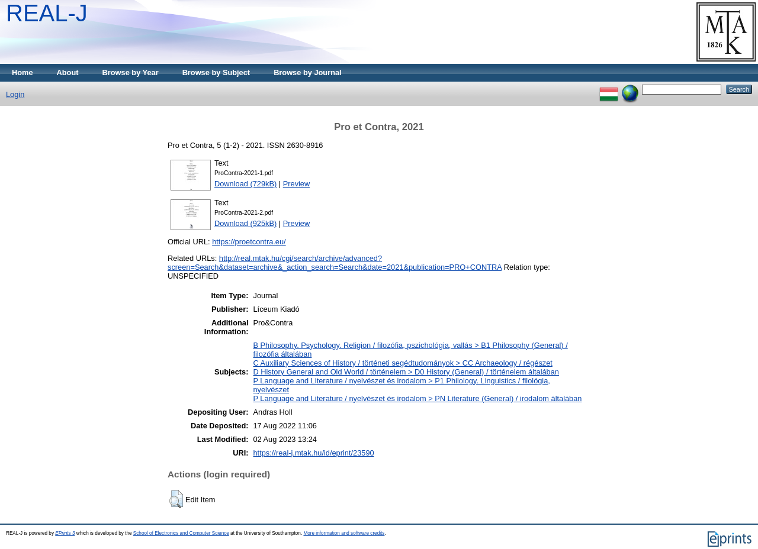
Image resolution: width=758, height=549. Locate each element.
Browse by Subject (216, 72)
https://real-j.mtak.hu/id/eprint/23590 (313, 452)
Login (15, 94)
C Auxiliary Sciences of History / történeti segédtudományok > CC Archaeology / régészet (402, 363)
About (68, 72)
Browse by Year (130, 72)
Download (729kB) (245, 183)
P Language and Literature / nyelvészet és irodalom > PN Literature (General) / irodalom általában (417, 398)
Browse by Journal (308, 72)
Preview (296, 183)
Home (22, 72)
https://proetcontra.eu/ (249, 241)
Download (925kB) (245, 223)
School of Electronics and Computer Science (181, 533)
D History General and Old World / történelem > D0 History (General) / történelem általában (405, 371)
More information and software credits (343, 533)
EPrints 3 (65, 533)
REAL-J (47, 13)
